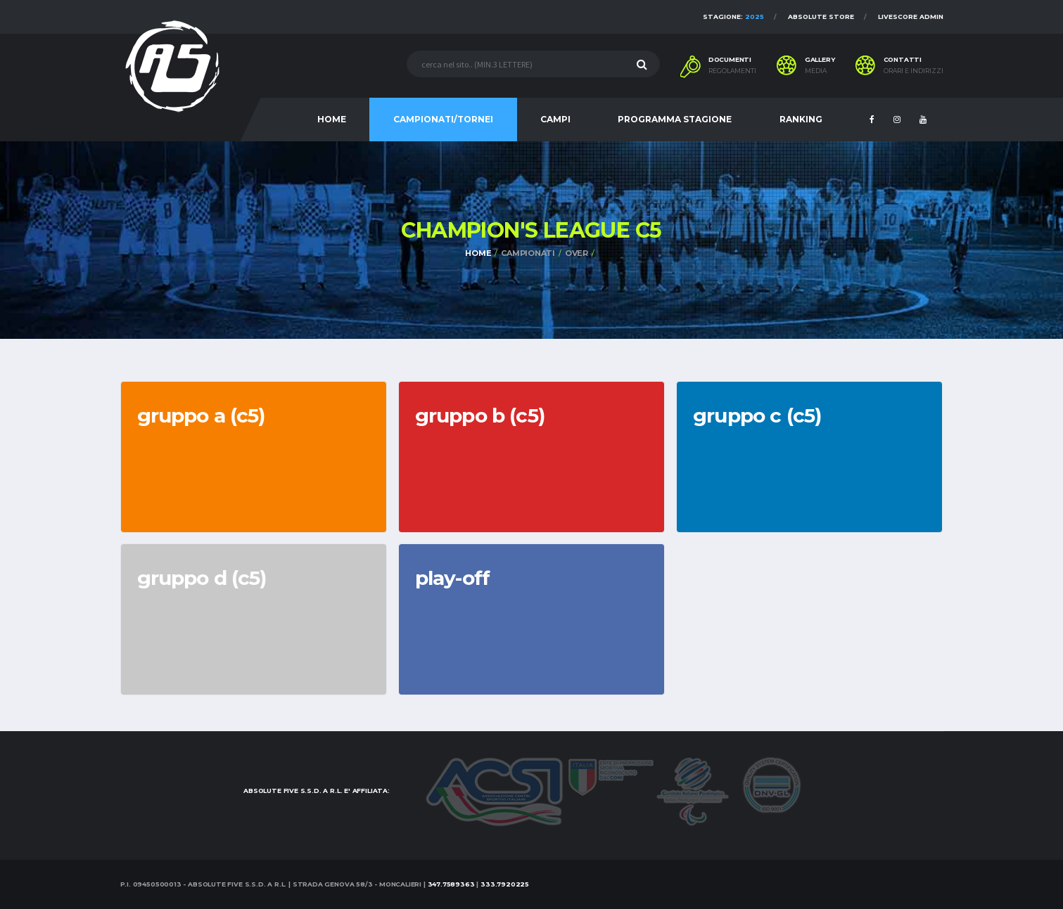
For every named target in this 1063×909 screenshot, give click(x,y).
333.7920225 (504, 884)
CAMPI (555, 119)
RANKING (800, 119)
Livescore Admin (910, 16)
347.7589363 (451, 884)
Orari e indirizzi (913, 71)
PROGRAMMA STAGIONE (675, 119)
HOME (331, 119)
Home (478, 253)
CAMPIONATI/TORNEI (443, 119)
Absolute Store (821, 16)
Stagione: (733, 16)
